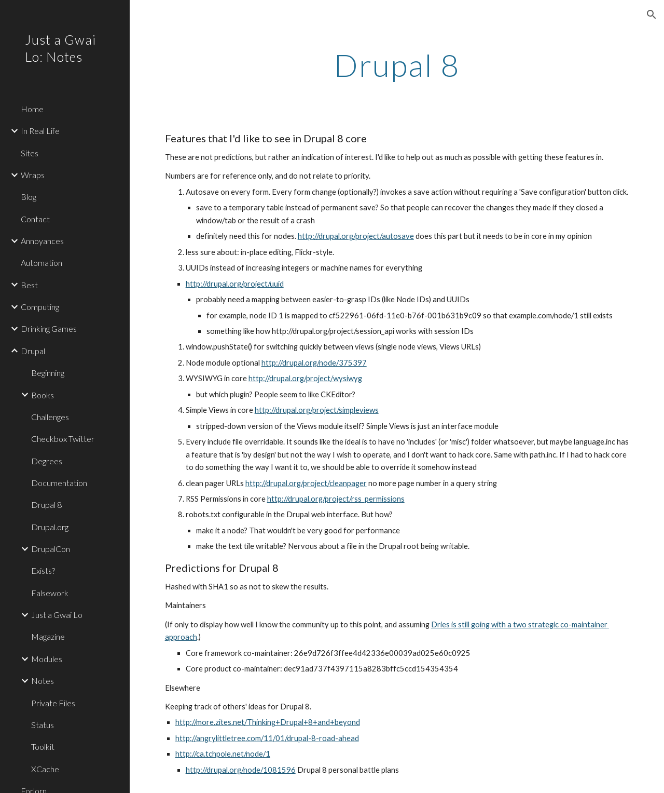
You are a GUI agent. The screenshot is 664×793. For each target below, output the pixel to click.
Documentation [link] (59, 483)
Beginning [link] (47, 373)
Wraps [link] (33, 175)
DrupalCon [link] (50, 549)
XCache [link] (45, 769)
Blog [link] (28, 196)
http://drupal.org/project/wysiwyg (305, 378)
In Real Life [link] (40, 131)
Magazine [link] (48, 636)
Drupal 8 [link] (46, 504)
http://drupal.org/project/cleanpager (306, 483)
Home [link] (32, 109)
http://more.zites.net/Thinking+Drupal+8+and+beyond (267, 722)
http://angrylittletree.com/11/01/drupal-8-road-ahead (267, 738)
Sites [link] (29, 153)
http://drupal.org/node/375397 (314, 362)
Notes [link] (42, 681)
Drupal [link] (33, 351)
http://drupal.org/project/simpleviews (317, 410)
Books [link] (42, 395)
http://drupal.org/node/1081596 (241, 769)
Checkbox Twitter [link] (62, 438)
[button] (651, 14)
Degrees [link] (46, 461)
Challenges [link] (50, 417)
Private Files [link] (53, 703)
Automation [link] (41, 262)
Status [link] (42, 725)
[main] (397, 65)
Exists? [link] (43, 570)
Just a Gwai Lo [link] (56, 615)
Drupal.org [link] (49, 527)
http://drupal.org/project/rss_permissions (336, 498)
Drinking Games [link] (49, 328)
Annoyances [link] (42, 241)
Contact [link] (35, 219)
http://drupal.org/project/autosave (356, 236)
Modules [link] (46, 659)
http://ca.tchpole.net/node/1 (222, 753)
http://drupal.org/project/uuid (235, 283)
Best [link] (29, 285)
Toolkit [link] (42, 746)
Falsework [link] (49, 593)
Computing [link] (40, 307)
